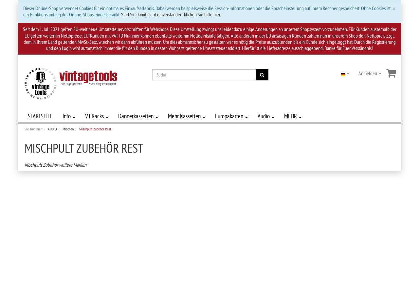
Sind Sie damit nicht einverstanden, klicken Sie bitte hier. (171, 14)
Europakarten (231, 116)
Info (69, 116)
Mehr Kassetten (186, 116)
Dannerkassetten (138, 116)
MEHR (292, 116)
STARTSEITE (40, 116)
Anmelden (369, 73)
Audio (266, 116)
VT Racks (96, 116)
